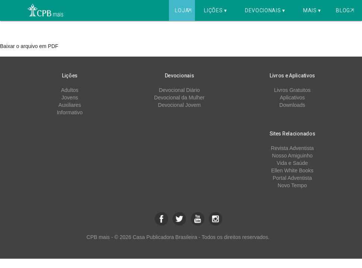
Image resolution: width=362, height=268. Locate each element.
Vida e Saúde (292, 163)
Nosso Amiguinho (292, 156)
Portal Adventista (292, 178)
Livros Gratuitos (292, 90)
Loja (184, 10)
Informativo (69, 112)
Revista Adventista (292, 148)
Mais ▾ (312, 10)
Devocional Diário (179, 90)
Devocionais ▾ (265, 10)
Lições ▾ (215, 10)
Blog (345, 10)
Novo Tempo (292, 185)
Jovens (70, 97)
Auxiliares (70, 105)
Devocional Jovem (179, 105)
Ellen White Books (292, 170)
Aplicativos (292, 97)
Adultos (70, 90)
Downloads (292, 105)
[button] (161, 219)
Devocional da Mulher (179, 97)
